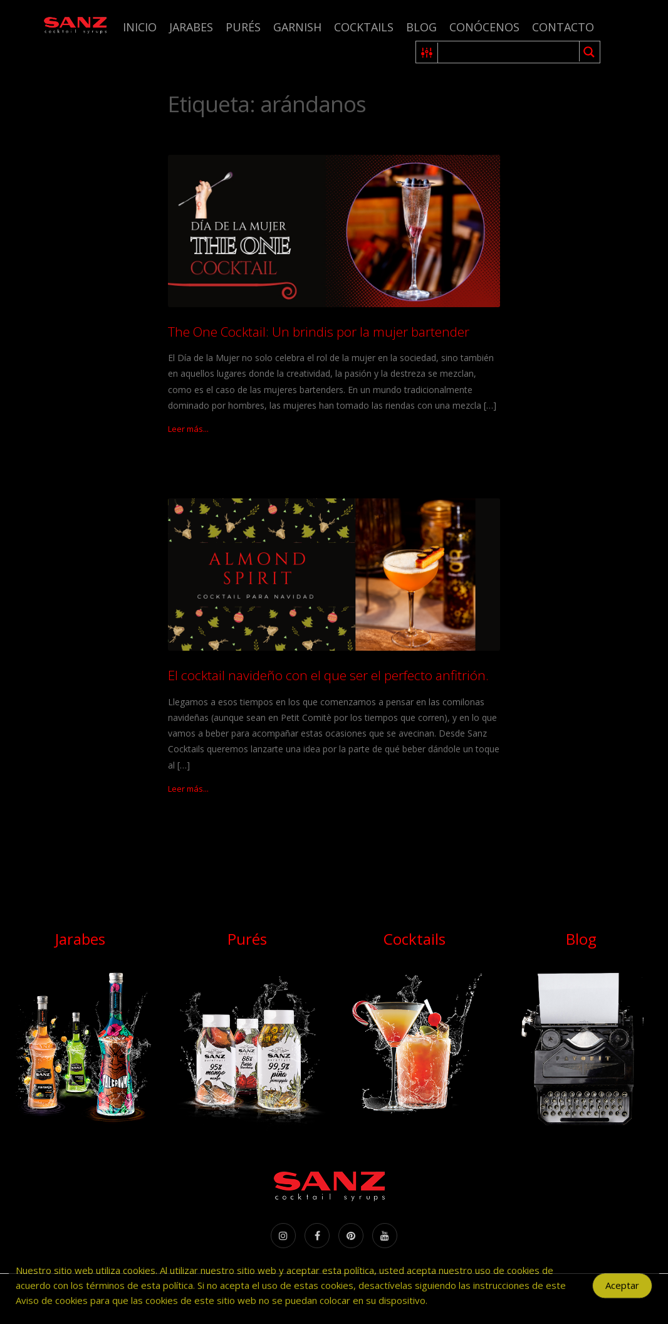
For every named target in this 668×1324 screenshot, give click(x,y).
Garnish (297, 26)
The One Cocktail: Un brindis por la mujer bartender (318, 331)
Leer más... (188, 428)
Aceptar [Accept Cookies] (622, 1293)
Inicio (140, 26)
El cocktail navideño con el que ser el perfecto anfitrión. (328, 675)
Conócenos (484, 26)
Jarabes (191, 26)
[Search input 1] (509, 52)
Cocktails (364, 26)
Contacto (563, 26)
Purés (243, 26)
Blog (421, 26)
